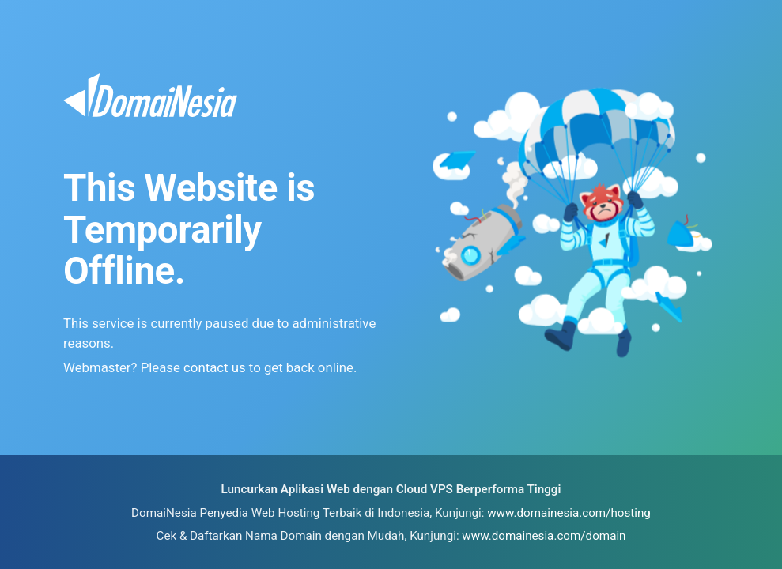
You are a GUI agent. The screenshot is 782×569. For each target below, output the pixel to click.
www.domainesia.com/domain (543, 536)
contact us (214, 367)
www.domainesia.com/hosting (569, 513)
